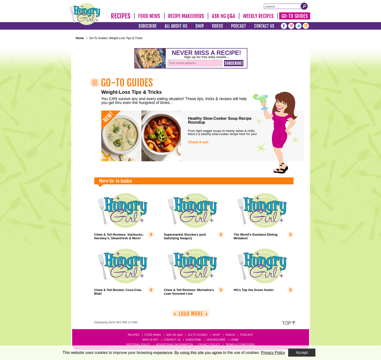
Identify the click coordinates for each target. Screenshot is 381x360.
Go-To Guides (294, 16)
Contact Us (264, 26)
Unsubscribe (215, 339)
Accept (302, 353)
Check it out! (198, 142)
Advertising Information (174, 344)
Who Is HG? (150, 339)
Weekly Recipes (258, 16)
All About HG (176, 26)
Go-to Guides (197, 334)
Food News (149, 16)
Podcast (238, 26)
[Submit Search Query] (304, 6)
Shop (199, 26)
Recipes (120, 16)
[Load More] (191, 315)
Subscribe (148, 26)
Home (235, 339)
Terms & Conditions (240, 344)
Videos (217, 26)
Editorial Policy (138, 344)
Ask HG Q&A (223, 16)
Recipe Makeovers (186, 16)
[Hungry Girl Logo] (85, 14)
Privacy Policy (209, 344)
